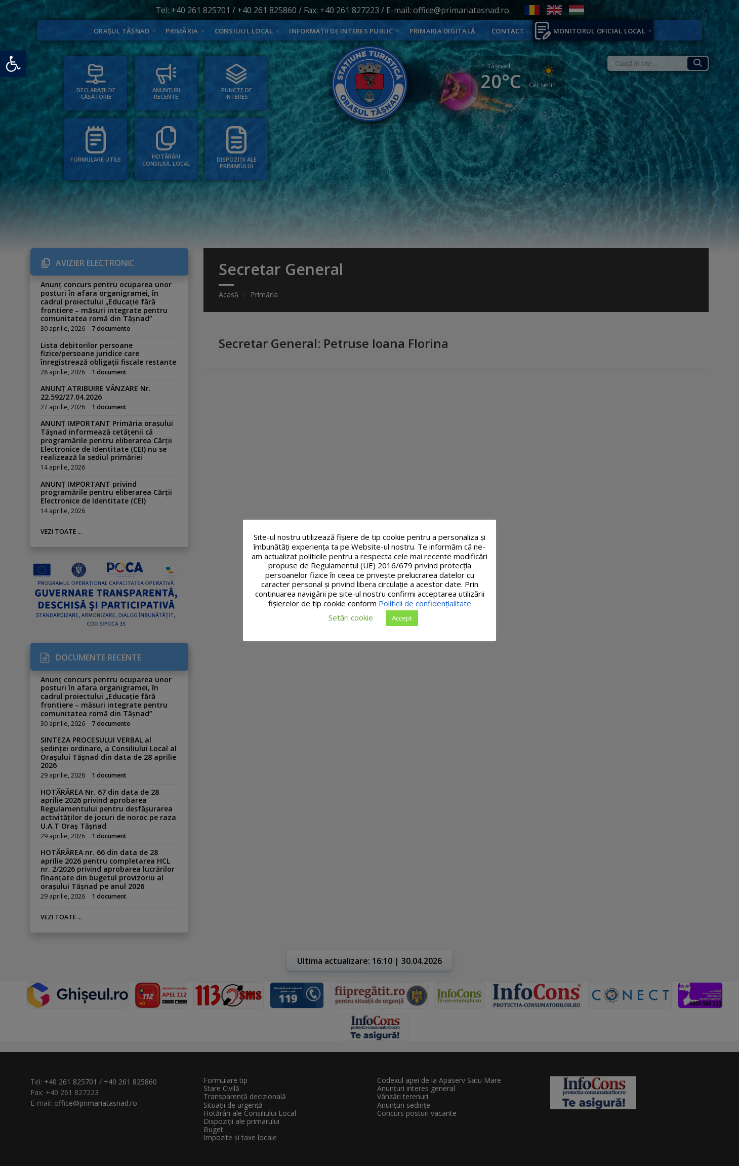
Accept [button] (402, 618)
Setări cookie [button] (351, 617)
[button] (13, 64)
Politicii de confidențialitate (425, 603)
